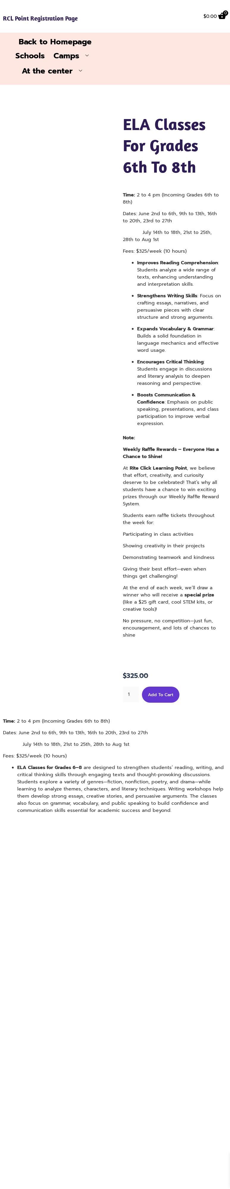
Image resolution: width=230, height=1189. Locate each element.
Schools (30, 58)
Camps (73, 58)
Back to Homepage (55, 44)
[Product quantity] (131, 697)
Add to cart (160, 697)
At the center (54, 73)
